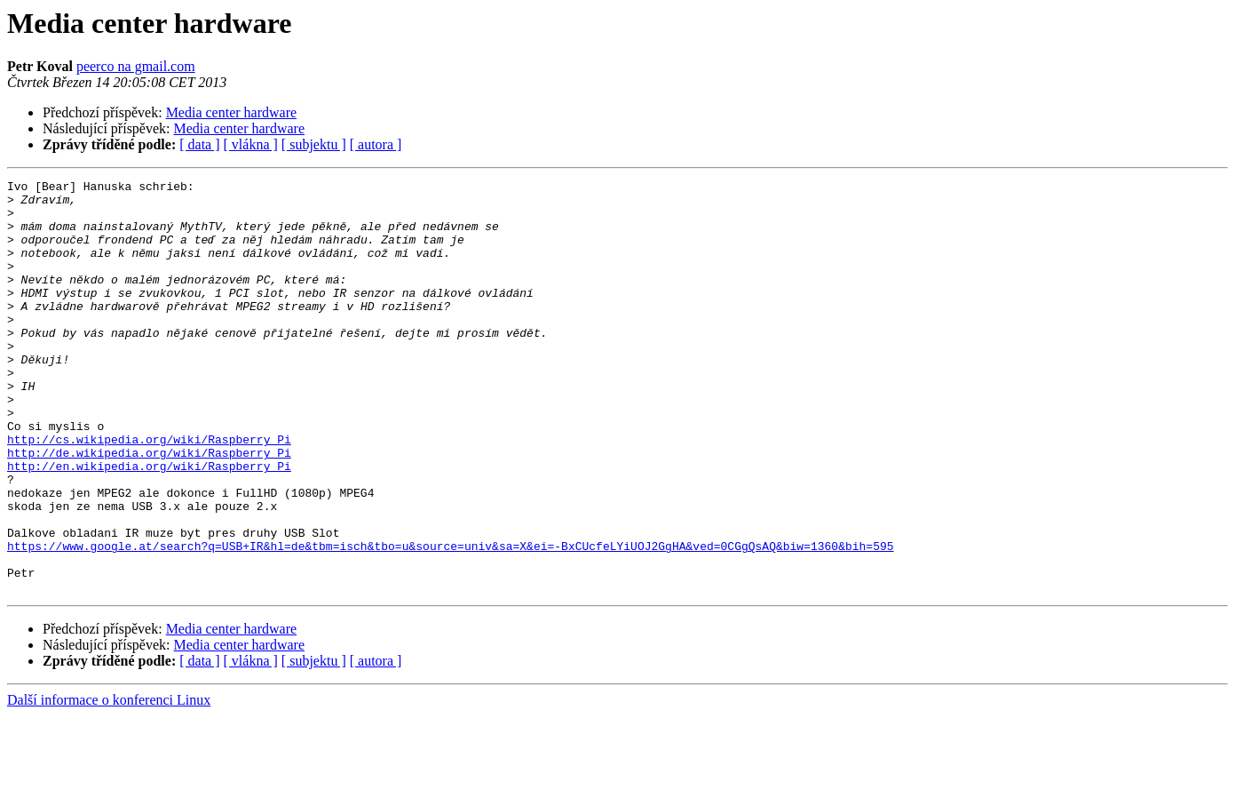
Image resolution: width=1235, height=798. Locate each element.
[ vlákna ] (251, 144)
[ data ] (199, 144)
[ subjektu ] (313, 144)
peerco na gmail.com (135, 66)
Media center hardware (231, 112)
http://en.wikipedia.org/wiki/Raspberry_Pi (149, 524)
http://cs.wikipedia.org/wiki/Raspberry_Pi (149, 492)
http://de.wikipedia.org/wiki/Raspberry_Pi (149, 508)
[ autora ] (376, 144)
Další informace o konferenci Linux (108, 782)
